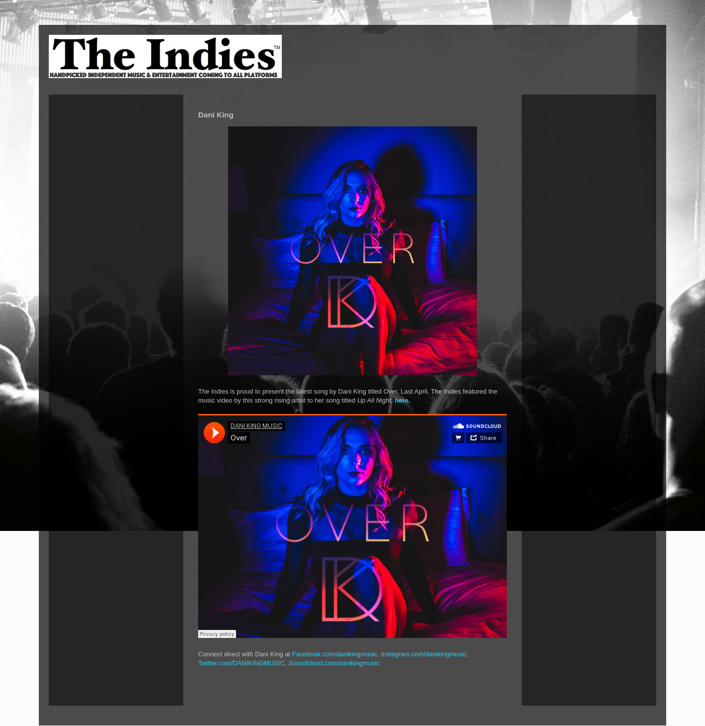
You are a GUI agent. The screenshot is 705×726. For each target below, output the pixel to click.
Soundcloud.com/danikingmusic (333, 663)
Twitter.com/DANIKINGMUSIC (241, 663)
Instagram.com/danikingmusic (424, 654)
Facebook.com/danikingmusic (334, 654)
